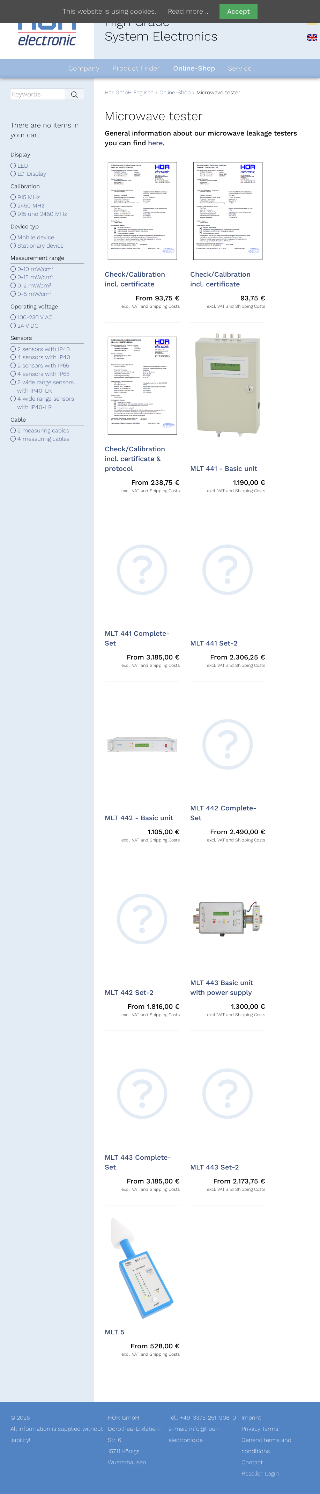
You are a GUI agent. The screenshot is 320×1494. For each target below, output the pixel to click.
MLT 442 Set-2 (129, 993)
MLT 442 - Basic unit (139, 818)
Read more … (189, 11)
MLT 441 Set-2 (214, 643)
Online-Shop (175, 92)
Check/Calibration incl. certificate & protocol (135, 459)
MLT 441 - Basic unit (223, 469)
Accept (238, 11)
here (155, 143)
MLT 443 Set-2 (214, 1167)
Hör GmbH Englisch (129, 92)
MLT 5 (115, 1332)
